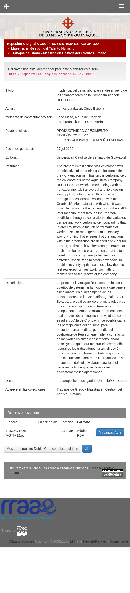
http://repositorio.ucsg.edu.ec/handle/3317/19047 (92, 381)
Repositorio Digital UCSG (27, 44)
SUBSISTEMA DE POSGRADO (75, 44)
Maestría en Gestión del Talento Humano (43, 48)
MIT (73, 541)
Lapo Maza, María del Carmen (79, 117)
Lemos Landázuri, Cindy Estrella (80, 108)
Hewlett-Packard (95, 541)
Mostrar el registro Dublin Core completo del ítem (42, 448)
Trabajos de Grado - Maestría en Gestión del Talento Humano (58, 53)
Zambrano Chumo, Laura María (80, 122)
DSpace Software (21, 541)
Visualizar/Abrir (110, 432)
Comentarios (119, 541)
